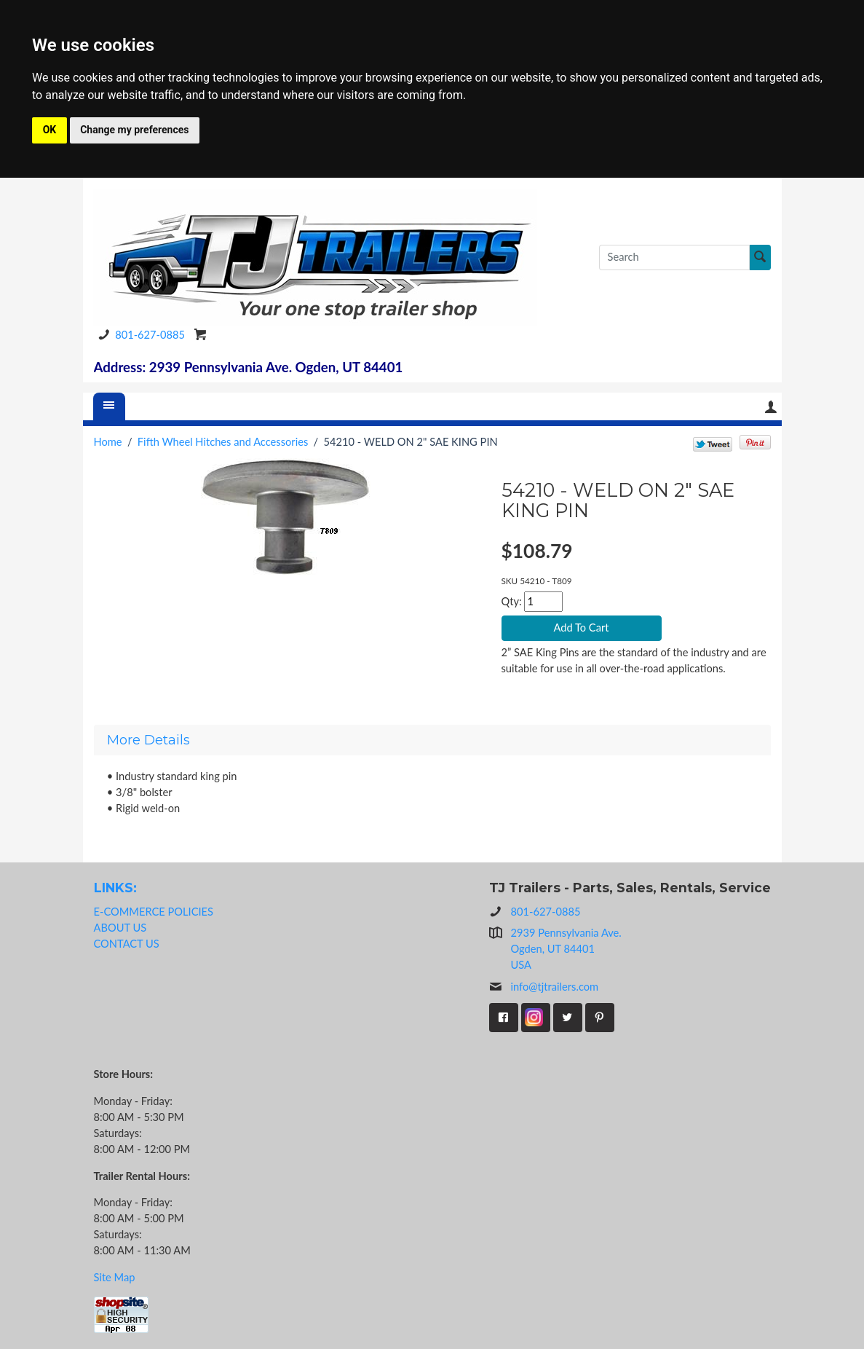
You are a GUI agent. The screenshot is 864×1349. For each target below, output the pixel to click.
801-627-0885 (139, 335)
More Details (148, 740)
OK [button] (50, 129)
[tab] (432, 740)
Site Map (114, 1277)
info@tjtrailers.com (544, 987)
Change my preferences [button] (134, 129)
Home (108, 442)
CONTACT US (126, 943)
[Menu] (109, 406)
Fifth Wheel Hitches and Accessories (223, 442)
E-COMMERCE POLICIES (153, 911)
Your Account (771, 407)
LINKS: (115, 887)
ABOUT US (120, 927)
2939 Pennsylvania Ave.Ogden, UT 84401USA (566, 949)
